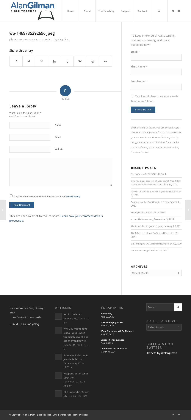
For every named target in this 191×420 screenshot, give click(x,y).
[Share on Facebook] (16, 61)
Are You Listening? (140, 250)
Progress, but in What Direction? (146, 202)
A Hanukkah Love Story (142, 219)
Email (58, 137)
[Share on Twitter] (29, 61)
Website (59, 149)
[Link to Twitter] (173, 11)
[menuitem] (70, 11)
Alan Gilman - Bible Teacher (37, 414)
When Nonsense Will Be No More (117, 331)
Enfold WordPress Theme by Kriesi (70, 414)
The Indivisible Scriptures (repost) (147, 226)
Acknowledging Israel (112, 322)
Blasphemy (106, 313)
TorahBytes (112, 307)
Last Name (139, 81)
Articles (48, 39)
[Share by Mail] (105, 61)
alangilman (63, 39)
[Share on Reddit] (92, 61)
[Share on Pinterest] (41, 61)
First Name (139, 66)
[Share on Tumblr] (67, 61)
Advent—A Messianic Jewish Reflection (150, 191)
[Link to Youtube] (179, 11)
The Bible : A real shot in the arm (147, 233)
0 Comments (32, 39)
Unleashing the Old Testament (145, 243)
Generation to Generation (114, 348)
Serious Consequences (112, 339)
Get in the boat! (138, 174)
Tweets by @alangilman (161, 353)
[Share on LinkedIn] (54, 61)
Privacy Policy (73, 196)
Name (58, 124)
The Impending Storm (141, 212)
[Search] (159, 11)
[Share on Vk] (80, 61)
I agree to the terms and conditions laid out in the (47, 196)
